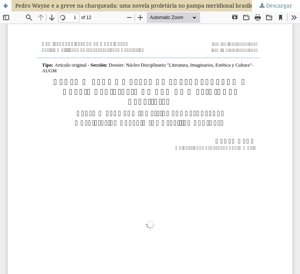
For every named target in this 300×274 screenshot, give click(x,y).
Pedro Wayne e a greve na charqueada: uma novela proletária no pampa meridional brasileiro (137, 5)
